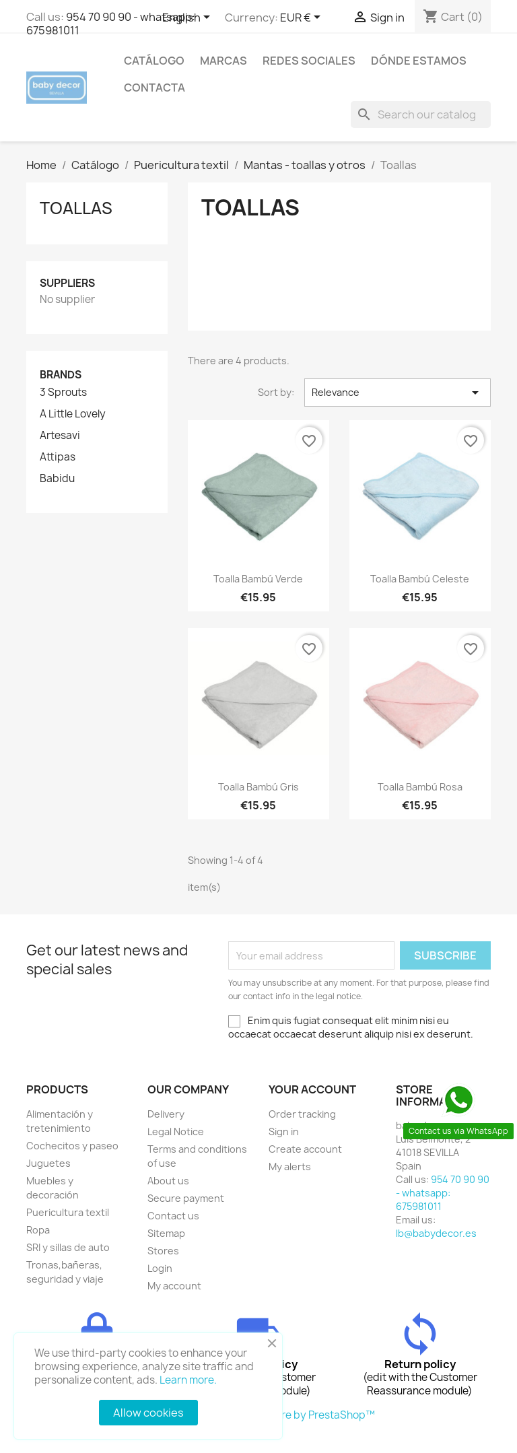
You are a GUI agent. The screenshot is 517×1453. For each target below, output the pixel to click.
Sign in (284, 1131)
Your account (312, 1089)
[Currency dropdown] (302, 18)
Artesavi (60, 435)
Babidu (57, 478)
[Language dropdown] (188, 18)
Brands (60, 375)
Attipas (57, 457)
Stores (163, 1250)
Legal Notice (175, 1131)
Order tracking (302, 1114)
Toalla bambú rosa (420, 786)
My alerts (290, 1166)
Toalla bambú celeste (419, 578)
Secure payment (185, 1198)
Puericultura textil (67, 1212)
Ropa (38, 1229)
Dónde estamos (419, 60)
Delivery (165, 1114)
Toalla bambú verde (258, 578)
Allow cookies (148, 1412)
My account (174, 1285)
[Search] (421, 114)
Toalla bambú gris (258, 786)
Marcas (223, 60)
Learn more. (188, 1380)
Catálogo (154, 60)
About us (168, 1180)
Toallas (76, 208)
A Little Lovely (73, 414)
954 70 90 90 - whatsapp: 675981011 (110, 23)
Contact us (173, 1215)
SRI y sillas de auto (68, 1247)
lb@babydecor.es (436, 1233)
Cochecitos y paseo (72, 1145)
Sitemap (166, 1233)
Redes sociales (309, 60)
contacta (154, 87)
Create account (305, 1149)
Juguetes (48, 1163)
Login (159, 1268)
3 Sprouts (63, 392)
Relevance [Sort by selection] (397, 392)
